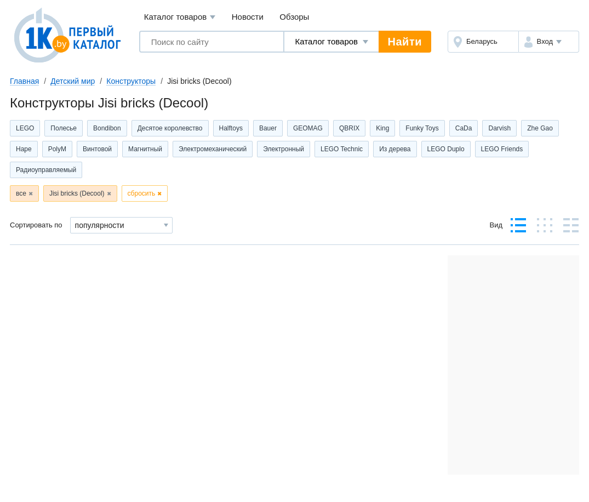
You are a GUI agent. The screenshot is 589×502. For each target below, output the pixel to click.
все (21, 193)
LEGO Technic (342, 149)
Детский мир (72, 81)
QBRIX (349, 128)
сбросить (142, 193)
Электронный (283, 149)
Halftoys (231, 128)
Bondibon (107, 128)
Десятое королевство (170, 128)
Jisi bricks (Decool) (77, 193)
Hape (24, 149)
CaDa (463, 128)
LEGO (25, 128)
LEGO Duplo (446, 149)
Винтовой (97, 149)
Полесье (63, 128)
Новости (248, 16)
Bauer (268, 128)
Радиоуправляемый (46, 170)
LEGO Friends (502, 149)
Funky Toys (421, 128)
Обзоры (294, 16)
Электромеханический (213, 149)
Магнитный (145, 149)
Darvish (499, 128)
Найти (405, 42)
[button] (549, 41)
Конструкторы (131, 81)
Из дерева (394, 149)
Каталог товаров (180, 17)
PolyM (57, 149)
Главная (24, 81)
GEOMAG (308, 128)
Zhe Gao (540, 128)
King (382, 128)
